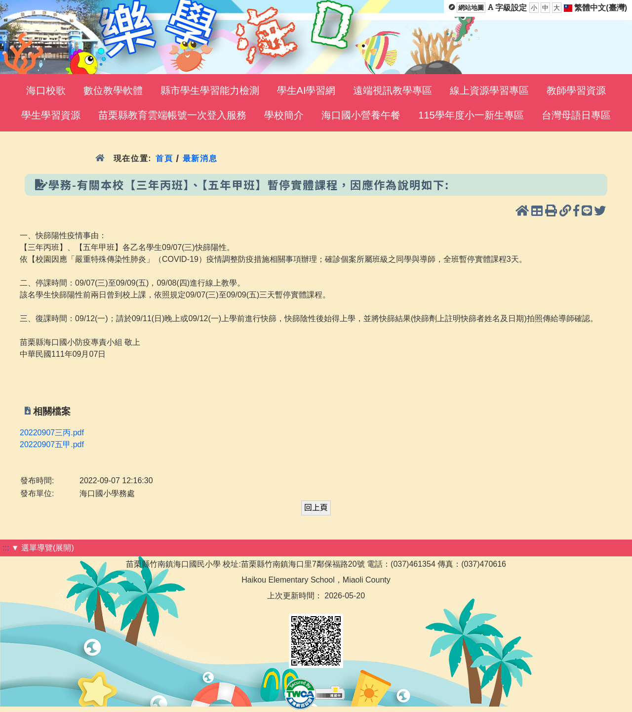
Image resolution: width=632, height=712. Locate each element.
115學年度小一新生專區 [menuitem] (470, 115)
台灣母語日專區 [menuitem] (576, 115)
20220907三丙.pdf (52, 432)
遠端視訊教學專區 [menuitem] (392, 90)
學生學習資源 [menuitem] (50, 115)
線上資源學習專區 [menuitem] (489, 90)
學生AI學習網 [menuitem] (306, 90)
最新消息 (200, 158)
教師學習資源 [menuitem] (576, 90)
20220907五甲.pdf (52, 444)
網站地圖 (471, 7)
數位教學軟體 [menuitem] (113, 90)
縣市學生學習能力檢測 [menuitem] (209, 90)
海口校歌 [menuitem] (46, 90)
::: (5, 548)
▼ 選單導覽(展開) (42, 548)
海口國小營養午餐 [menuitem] (360, 115)
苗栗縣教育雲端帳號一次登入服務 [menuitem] (172, 115)
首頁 (164, 158)
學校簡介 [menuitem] (284, 115)
